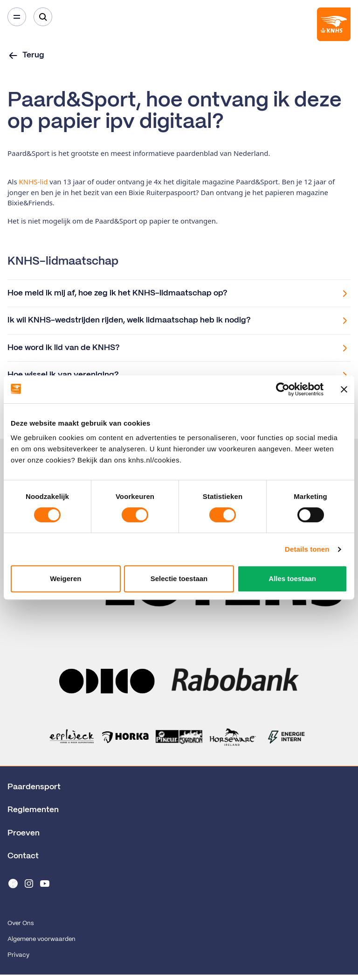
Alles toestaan (292, 578)
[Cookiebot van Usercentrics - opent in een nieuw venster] (283, 389)
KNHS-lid (34, 181)
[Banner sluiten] (344, 389)
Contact (23, 856)
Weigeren (65, 578)
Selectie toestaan (179, 578)
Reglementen (33, 810)
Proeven (23, 833)
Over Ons (20, 923)
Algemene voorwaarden (41, 939)
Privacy (18, 955)
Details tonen (307, 549)
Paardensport (34, 787)
